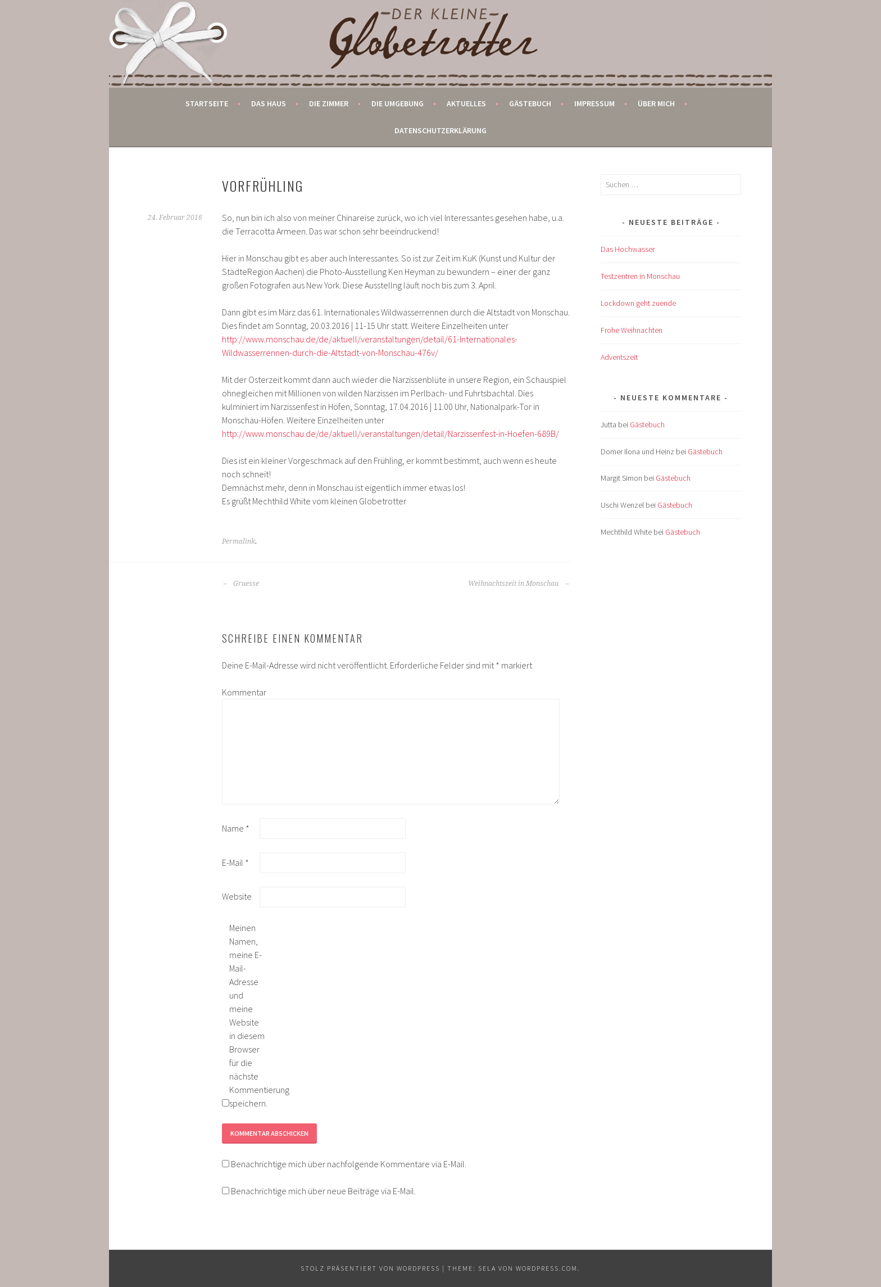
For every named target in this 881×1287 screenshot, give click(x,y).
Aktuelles (466, 103)
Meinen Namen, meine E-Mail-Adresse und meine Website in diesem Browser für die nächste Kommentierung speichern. (247, 1015)
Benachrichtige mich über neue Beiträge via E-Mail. (323, 1190)
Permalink (238, 541)
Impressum (594, 103)
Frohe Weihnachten (631, 330)
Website (237, 896)
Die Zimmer (328, 103)
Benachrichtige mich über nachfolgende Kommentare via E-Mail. (348, 1163)
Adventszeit (619, 357)
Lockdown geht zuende (638, 303)
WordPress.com (547, 1268)
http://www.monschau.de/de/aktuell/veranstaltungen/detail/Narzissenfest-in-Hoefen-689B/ (390, 433)
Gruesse (240, 584)
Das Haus (268, 103)
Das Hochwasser (628, 249)
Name (235, 828)
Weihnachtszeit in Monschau (519, 584)
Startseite (206, 103)
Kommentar (240, 692)
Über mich (656, 103)
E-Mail (235, 862)
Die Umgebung (397, 103)
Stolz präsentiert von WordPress (370, 1268)
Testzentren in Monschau (640, 276)
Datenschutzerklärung (440, 130)
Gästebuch (530, 103)
